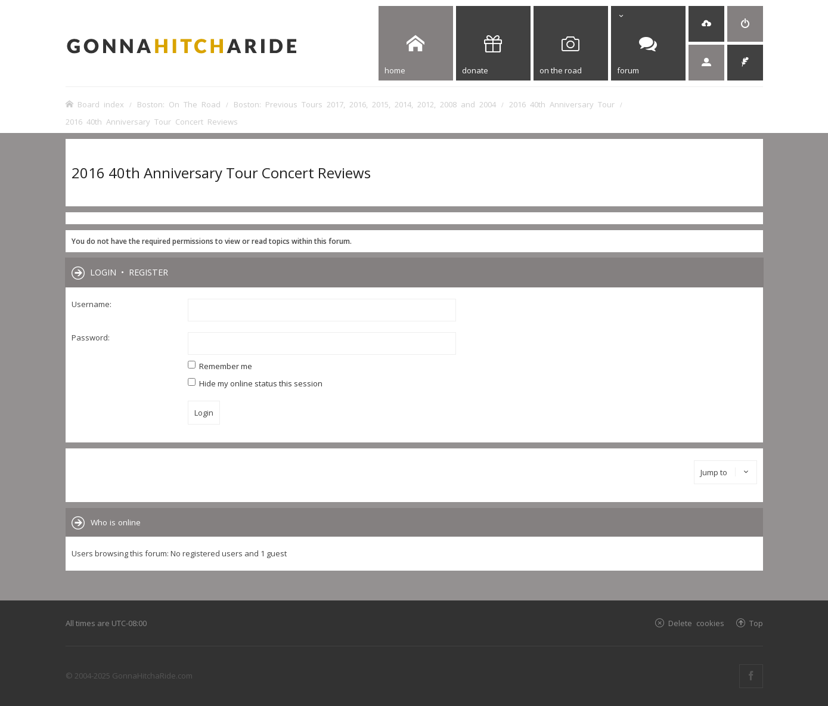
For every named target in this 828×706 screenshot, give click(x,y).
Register (148, 272)
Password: (91, 337)
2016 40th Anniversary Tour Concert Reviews (221, 172)
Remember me (220, 366)
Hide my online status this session (255, 383)
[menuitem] (706, 24)
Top (756, 623)
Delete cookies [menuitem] (696, 623)
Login (103, 272)
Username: (91, 304)
